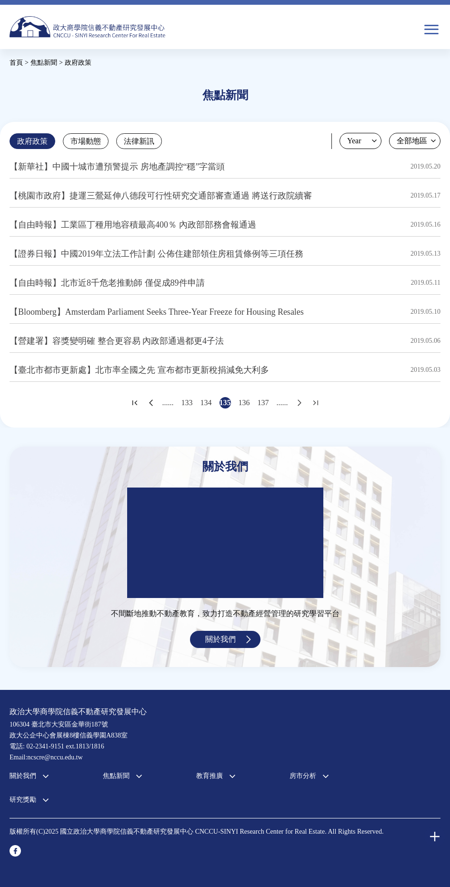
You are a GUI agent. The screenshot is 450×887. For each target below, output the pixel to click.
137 (263, 403)
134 (206, 403)
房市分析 (303, 775)
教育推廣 (209, 775)
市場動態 (85, 141)
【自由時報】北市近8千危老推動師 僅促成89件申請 (107, 283)
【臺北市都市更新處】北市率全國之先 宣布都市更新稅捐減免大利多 (139, 370)
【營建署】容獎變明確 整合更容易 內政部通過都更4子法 (117, 341)
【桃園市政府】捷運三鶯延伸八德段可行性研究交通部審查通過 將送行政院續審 (161, 195)
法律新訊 (139, 141)
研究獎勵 (23, 799)
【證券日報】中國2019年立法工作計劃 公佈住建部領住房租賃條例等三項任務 (156, 254)
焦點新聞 (116, 775)
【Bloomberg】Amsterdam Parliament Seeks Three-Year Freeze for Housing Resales (157, 312)
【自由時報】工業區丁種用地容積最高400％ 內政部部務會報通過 (133, 224)
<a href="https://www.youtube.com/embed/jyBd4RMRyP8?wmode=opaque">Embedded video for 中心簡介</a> (225, 543)
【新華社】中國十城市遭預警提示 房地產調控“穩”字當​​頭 (117, 166)
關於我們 (220, 639)
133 (187, 403)
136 (244, 403)
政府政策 (32, 141)
